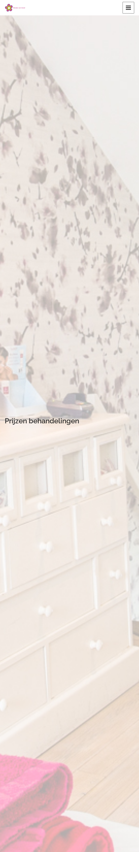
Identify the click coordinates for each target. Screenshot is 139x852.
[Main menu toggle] (128, 8)
